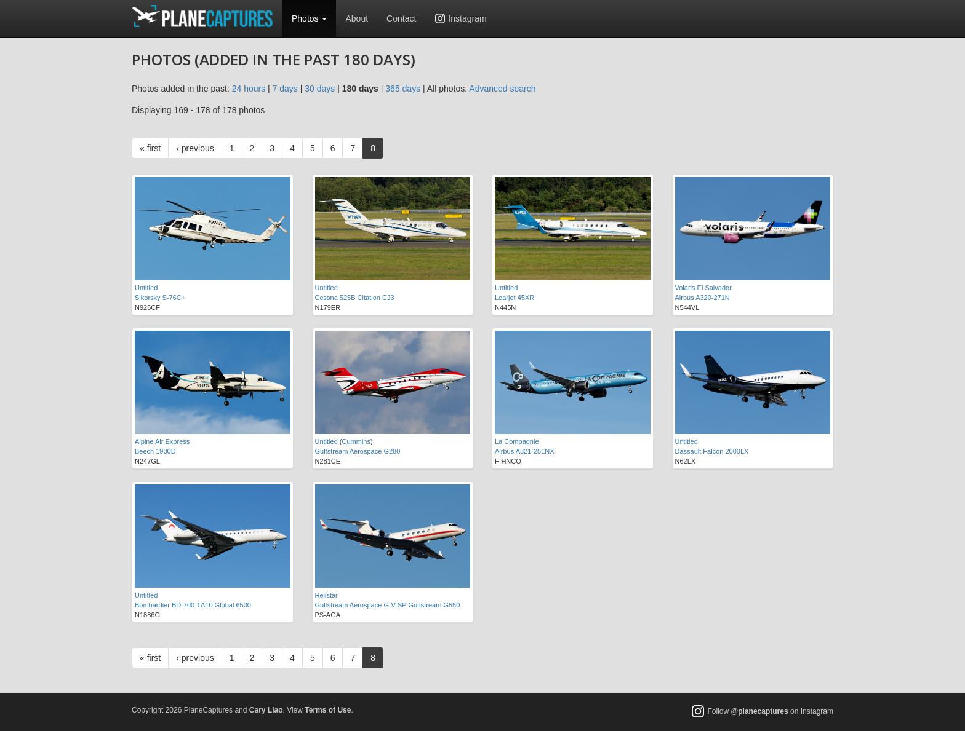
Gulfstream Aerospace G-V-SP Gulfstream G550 (387, 605)
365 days (402, 88)
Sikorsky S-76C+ (160, 297)
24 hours (248, 88)
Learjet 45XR (514, 297)
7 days (285, 88)
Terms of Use (328, 710)
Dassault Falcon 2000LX (712, 451)
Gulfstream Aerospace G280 (358, 451)
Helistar (326, 595)
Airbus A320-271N (702, 297)
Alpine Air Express (162, 441)
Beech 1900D (155, 451)
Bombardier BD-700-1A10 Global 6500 (193, 605)
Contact (401, 18)
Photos (309, 18)
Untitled (146, 287)
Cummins (356, 441)
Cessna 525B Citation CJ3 (354, 297)
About (356, 18)
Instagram (467, 18)
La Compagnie (517, 441)
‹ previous (195, 148)
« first (150, 148)
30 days (320, 88)
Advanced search (502, 88)
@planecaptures (759, 712)
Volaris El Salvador (703, 287)
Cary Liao (266, 710)
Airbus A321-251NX (525, 451)
